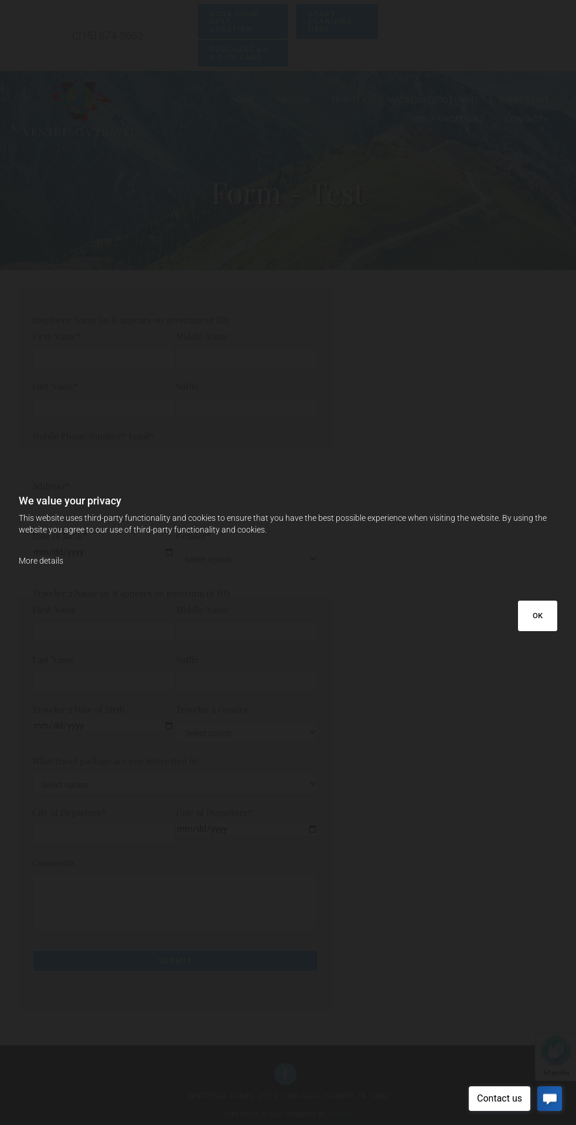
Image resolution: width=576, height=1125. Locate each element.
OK (538, 615)
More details (41, 560)
